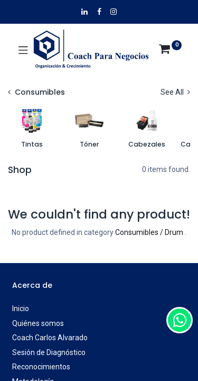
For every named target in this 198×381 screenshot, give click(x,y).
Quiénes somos (38, 323)
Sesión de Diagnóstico (49, 352)
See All (175, 92)
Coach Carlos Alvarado (50, 337)
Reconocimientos (41, 366)
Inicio (20, 308)
